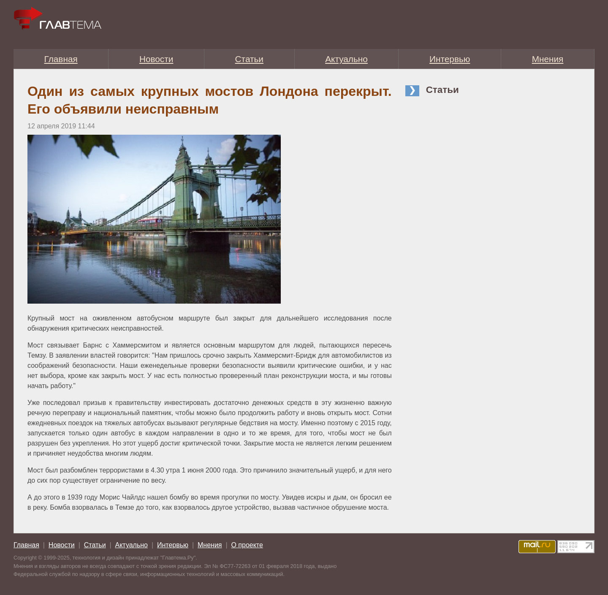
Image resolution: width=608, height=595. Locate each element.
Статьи (249, 59)
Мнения (548, 59)
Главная (61, 59)
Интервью (449, 59)
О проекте (247, 545)
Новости (156, 59)
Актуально (346, 59)
